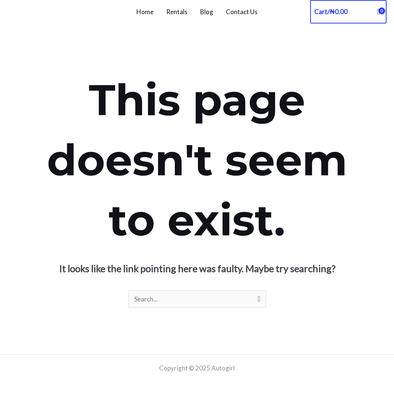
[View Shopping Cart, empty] (348, 12)
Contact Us (242, 12)
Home (145, 12)
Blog (206, 12)
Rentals (176, 12)
